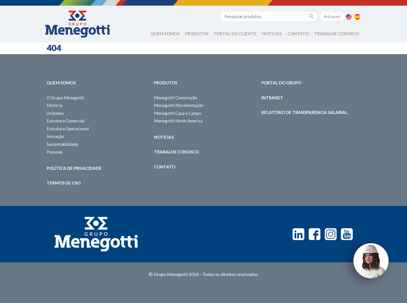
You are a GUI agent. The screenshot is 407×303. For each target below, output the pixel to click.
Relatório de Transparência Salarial (304, 112)
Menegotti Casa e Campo (178, 113)
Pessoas (54, 151)
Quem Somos (164, 33)
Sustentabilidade (62, 144)
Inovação (55, 136)
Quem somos (61, 82)
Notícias (272, 33)
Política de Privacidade (74, 168)
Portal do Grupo (281, 82)
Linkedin (298, 234)
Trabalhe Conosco (336, 33)
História (54, 105)
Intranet (332, 16)
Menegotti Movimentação (179, 105)
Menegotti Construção (175, 97)
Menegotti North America (178, 120)
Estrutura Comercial (66, 120)
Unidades (55, 113)
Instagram (331, 234)
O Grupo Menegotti (65, 97)
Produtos (196, 33)
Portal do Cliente (235, 33)
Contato (298, 33)
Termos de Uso (64, 182)
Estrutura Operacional (68, 128)
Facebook (315, 234)
